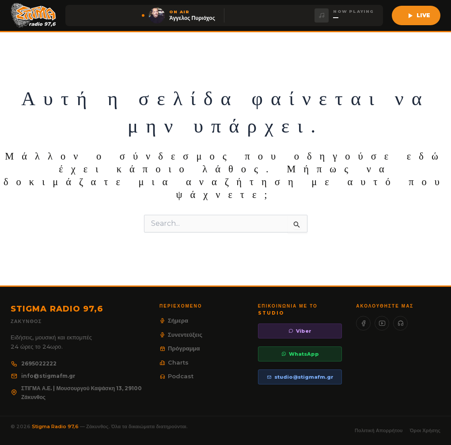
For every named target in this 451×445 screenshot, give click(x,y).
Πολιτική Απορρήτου (379, 430)
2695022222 (34, 363)
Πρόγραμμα (179, 348)
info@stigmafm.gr (43, 376)
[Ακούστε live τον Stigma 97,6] (416, 15)
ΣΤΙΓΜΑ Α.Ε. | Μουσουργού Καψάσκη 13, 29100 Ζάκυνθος (76, 392)
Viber (299, 331)
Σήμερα (173, 320)
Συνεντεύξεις (180, 334)
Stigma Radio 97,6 (56, 426)
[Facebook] (363, 323)
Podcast (176, 376)
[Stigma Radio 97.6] (34, 15)
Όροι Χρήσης (425, 430)
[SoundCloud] (400, 323)
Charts (174, 362)
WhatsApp (300, 354)
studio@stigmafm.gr (300, 377)
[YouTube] (382, 323)
